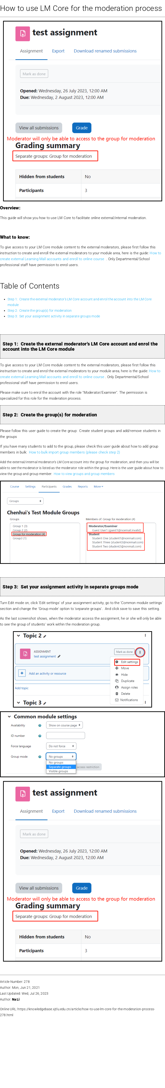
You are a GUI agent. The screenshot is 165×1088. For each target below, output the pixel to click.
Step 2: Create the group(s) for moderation (40, 310)
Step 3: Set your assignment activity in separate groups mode (54, 316)
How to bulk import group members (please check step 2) (74, 452)
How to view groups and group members (84, 474)
